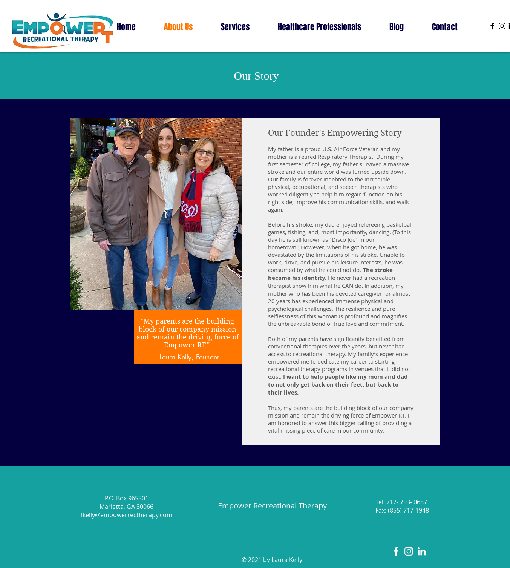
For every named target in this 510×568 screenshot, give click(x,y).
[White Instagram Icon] (409, 551)
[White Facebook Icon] (396, 551)
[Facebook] (492, 26)
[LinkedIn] (421, 551)
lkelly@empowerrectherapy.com (126, 515)
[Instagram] (502, 26)
